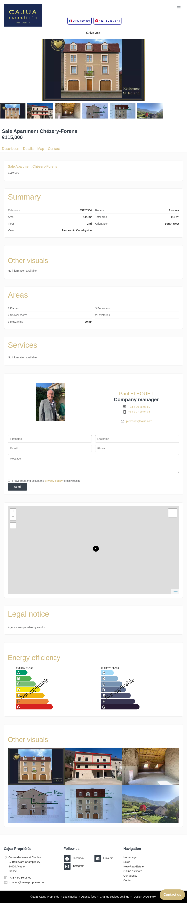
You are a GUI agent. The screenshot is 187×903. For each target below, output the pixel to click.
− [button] (13, 517)
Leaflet (175, 591)
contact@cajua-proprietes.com (28, 882)
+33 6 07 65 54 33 (139, 411)
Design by (145, 896)
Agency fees (88, 896)
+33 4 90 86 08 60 (139, 406)
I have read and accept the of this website (46, 480)
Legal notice (70, 896)
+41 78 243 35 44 (109, 20)
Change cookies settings (114, 896)
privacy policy (54, 480)
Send (17, 486)
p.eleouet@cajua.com (139, 421)
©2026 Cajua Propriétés (44, 896)
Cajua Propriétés (17, 849)
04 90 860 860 (81, 20)
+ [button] (13, 511)
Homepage (23, 15)
